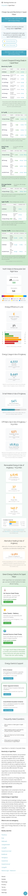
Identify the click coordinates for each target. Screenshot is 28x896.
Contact (3, 890)
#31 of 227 (7, 531)
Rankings (4, 882)
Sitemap (4, 892)
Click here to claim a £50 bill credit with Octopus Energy (14, 19)
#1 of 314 (21, 529)
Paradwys (4, 835)
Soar (2, 838)
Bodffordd (4, 854)
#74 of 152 (16, 531)
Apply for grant (8, 602)
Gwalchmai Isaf (5, 864)
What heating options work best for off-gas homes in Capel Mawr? (14, 730)
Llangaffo (4, 848)
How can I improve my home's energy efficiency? (14, 735)
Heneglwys (4, 857)
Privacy (3, 884)
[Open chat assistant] (25, 893)
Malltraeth (4, 841)
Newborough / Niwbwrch (8, 870)
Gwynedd (4, 5)
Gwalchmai (4, 861)
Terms (3, 887)
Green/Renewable (10, 45)
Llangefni (4, 867)
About (3, 876)
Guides (3, 879)
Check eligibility (8, 678)
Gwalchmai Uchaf (6, 851)
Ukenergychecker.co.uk (8, 2)
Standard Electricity (10, 41)
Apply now (7, 694)
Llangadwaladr (5, 844)
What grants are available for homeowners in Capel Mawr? (12, 741)
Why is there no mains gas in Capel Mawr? (13, 725)
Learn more (7, 623)
